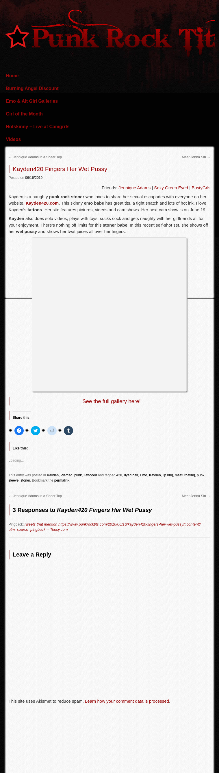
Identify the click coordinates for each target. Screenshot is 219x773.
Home (12, 75)
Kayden (53, 475)
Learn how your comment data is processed (127, 701)
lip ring (168, 475)
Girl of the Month (24, 113)
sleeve (14, 480)
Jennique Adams (134, 187)
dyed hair (131, 475)
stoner (25, 480)
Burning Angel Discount (32, 88)
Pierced (67, 475)
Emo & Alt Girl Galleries (32, 101)
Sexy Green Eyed (171, 187)
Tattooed (90, 475)
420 (119, 475)
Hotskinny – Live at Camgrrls (38, 126)
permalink (61, 480)
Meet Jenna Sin (196, 157)
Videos (13, 139)
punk (78, 475)
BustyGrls (201, 187)
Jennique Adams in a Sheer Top (35, 157)
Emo (143, 475)
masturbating (185, 475)
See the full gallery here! (111, 401)
